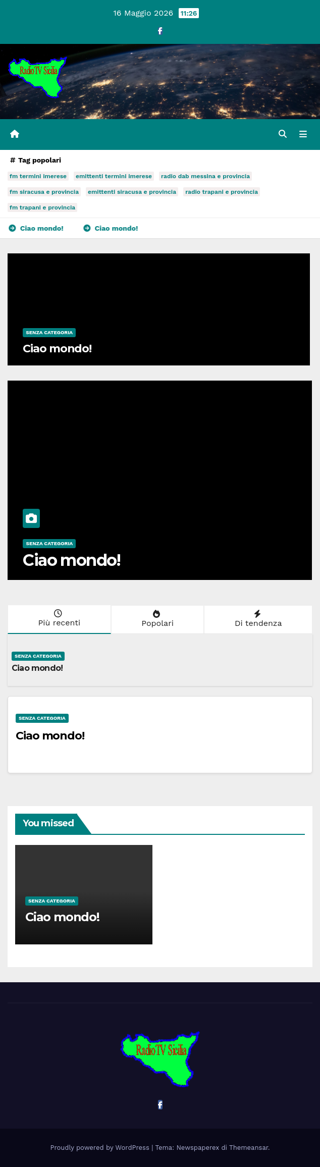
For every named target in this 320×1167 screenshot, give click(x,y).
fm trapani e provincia (42, 207)
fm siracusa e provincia (44, 191)
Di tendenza (257, 619)
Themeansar (248, 1147)
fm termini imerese (38, 176)
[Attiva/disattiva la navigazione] (303, 134)
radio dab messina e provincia (205, 176)
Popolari (157, 619)
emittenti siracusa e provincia (132, 191)
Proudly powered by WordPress (101, 1147)
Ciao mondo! (57, 348)
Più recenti (58, 618)
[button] (283, 134)
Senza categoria (49, 332)
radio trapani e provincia (221, 191)
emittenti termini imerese (114, 176)
